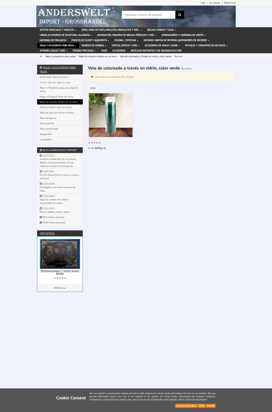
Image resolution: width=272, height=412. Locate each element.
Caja (203, 2)
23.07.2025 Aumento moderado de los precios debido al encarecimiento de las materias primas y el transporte (58, 161)
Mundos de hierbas (94, 45)
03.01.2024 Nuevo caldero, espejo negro (55, 210)
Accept (210, 405)
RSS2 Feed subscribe (52, 217)
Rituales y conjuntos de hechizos (206, 45)
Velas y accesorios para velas (58, 45)
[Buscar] (179, 15)
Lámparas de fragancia (53, 40)
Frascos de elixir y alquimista (90, 40)
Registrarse (230, 2)
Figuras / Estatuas (126, 40)
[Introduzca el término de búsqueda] (149, 15)
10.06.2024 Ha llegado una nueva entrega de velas (57, 187)
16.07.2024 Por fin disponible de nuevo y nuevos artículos (59, 175)
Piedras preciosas (84, 50)
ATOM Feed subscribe (52, 222)
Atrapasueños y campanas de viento (184, 35)
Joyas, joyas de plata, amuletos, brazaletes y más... (111, 29)
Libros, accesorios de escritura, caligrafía (66, 35)
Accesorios (118, 50)
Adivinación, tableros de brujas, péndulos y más (126, 35)
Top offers (47, 233)
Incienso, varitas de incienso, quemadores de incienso (176, 40)
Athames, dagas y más (53, 50)
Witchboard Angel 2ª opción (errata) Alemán (60, 272)
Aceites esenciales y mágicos (58, 29)
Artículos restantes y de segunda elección (156, 50)
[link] (94, 143)
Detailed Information (186, 406)
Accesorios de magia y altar (162, 45)
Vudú (104, 50)
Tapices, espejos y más (125, 45)
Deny (202, 405)
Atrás (93, 87)
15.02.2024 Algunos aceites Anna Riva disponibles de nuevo (54, 199)
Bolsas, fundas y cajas (161, 29)
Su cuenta (215, 2)
